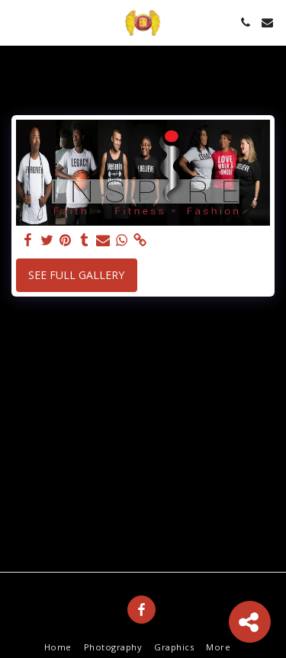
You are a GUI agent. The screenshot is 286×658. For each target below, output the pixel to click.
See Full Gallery (76, 275)
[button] (17, 21)
